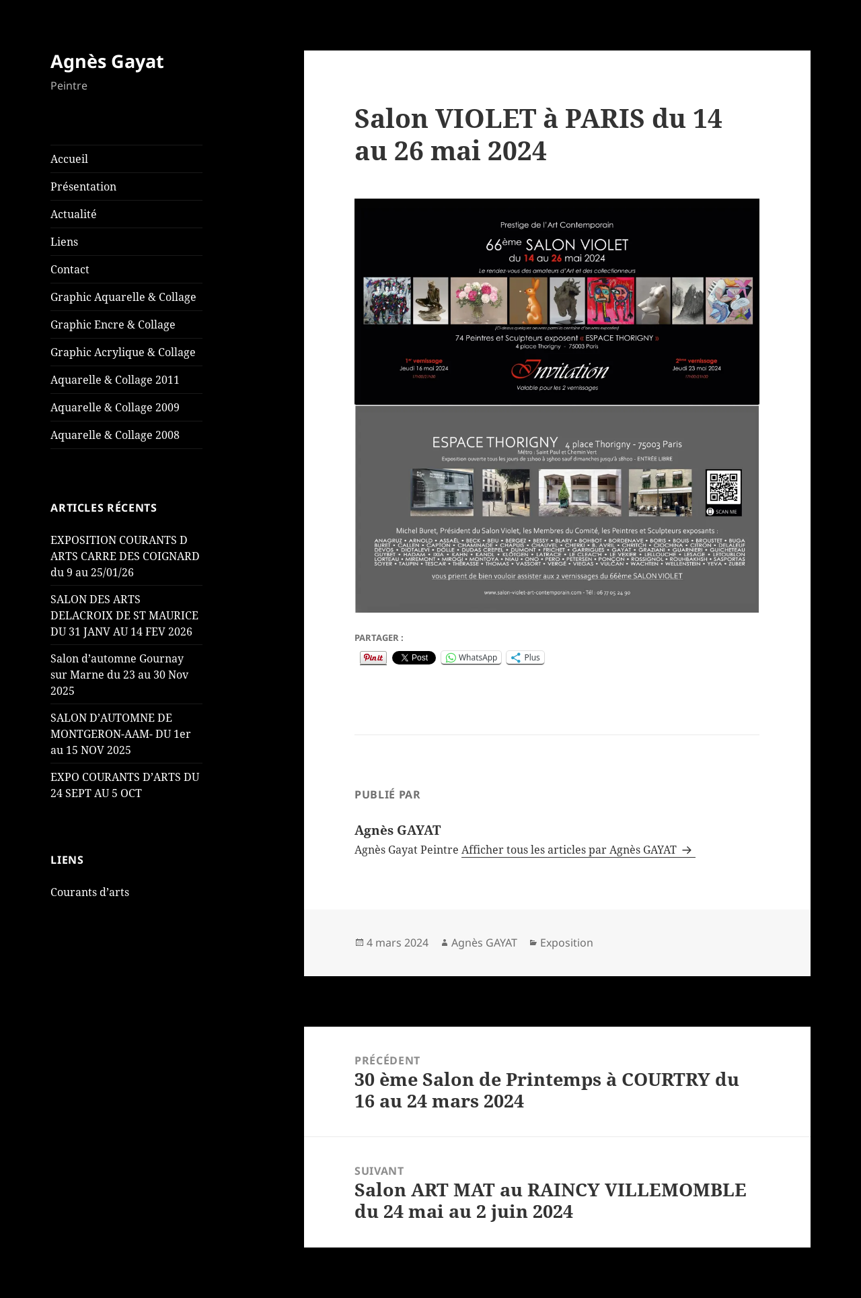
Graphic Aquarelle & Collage (123, 296)
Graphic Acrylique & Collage (123, 352)
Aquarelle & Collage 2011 (115, 379)
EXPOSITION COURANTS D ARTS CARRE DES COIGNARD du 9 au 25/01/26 (125, 556)
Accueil (69, 158)
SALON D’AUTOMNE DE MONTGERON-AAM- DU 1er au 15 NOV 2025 (120, 733)
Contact (69, 269)
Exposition (566, 942)
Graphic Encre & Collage (113, 324)
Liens (64, 241)
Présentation (83, 186)
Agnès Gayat (107, 60)
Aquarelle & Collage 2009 (115, 407)
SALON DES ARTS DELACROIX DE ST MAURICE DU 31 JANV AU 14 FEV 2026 (124, 615)
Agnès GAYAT (484, 942)
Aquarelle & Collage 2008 (115, 435)
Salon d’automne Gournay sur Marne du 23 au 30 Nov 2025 (119, 674)
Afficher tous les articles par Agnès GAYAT (570, 849)
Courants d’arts (89, 892)
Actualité (73, 214)
